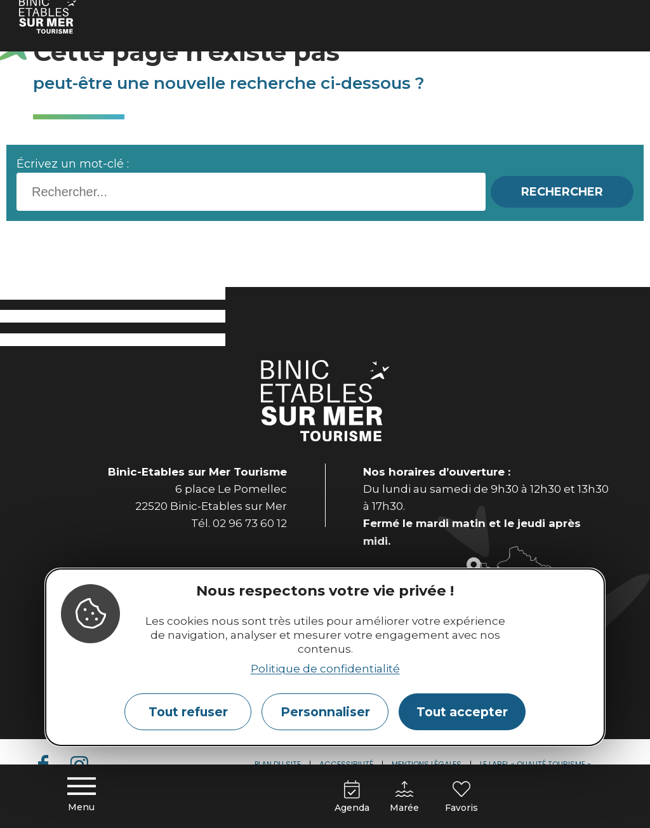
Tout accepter (462, 711)
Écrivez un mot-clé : (73, 164)
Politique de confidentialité (325, 668)
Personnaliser (325, 711)
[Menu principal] (81, 796)
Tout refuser (188, 711)
